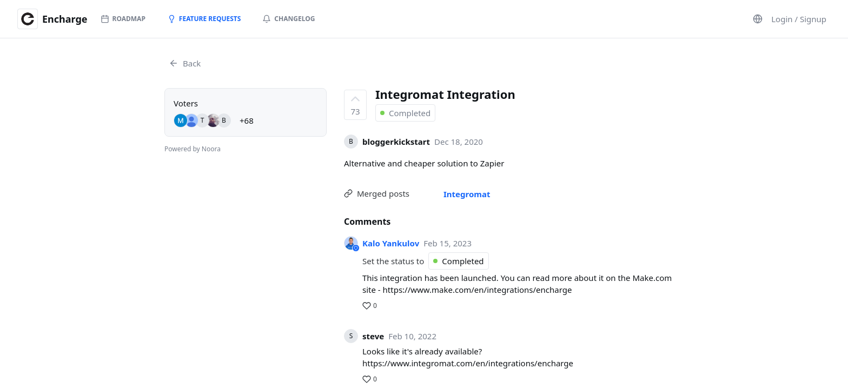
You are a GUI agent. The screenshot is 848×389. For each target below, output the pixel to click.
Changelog (288, 18)
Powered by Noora (192, 148)
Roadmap (123, 18)
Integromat (466, 194)
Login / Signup (798, 19)
